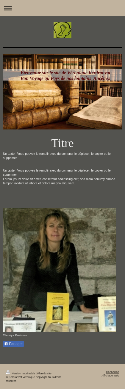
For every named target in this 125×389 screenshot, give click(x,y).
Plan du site (44, 373)
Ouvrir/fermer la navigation (62, 7)
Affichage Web (110, 375)
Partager (13, 344)
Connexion (112, 372)
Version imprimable (21, 373)
